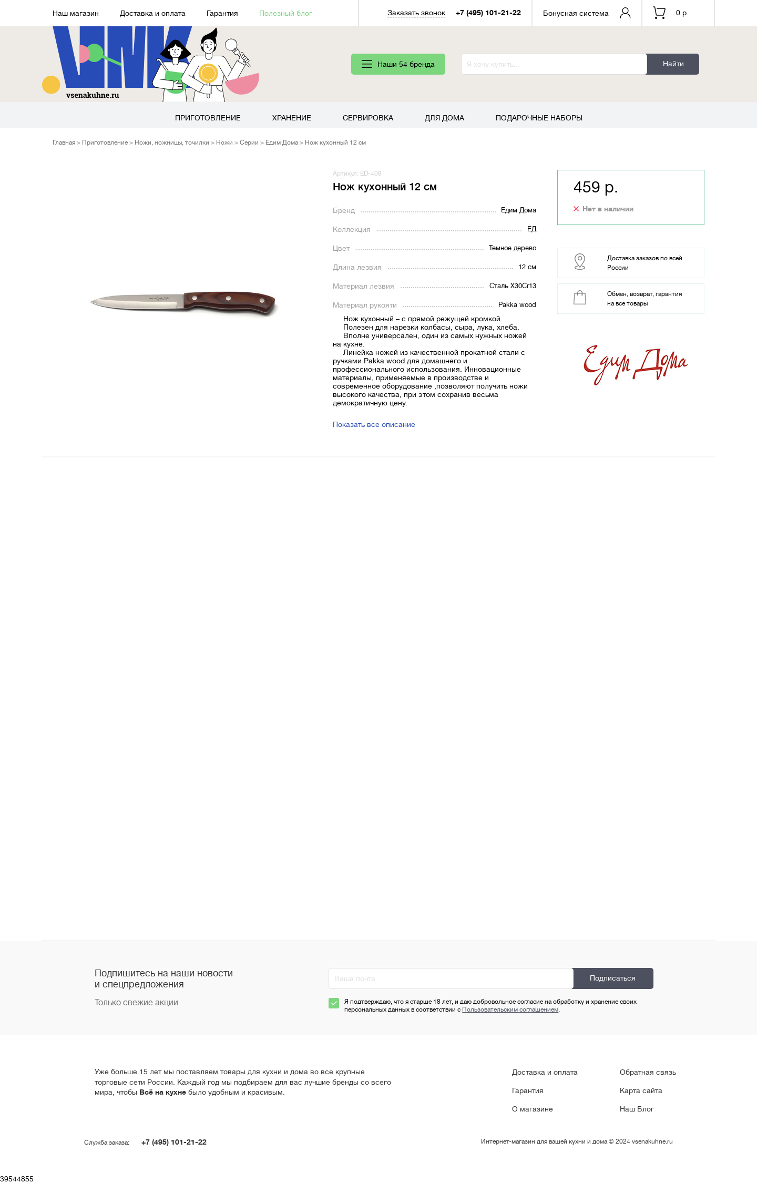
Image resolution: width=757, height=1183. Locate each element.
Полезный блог (285, 13)
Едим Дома (281, 142)
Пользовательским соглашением (510, 1009)
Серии (249, 142)
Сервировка (368, 118)
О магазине (532, 1109)
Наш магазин (76, 13)
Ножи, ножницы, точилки (172, 142)
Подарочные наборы (539, 118)
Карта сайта (641, 1090)
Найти (673, 63)
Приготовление (208, 118)
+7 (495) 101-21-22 (488, 12)
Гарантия (222, 13)
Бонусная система (576, 13)
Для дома (444, 118)
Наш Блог (637, 1109)
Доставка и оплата (153, 13)
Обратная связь (648, 1072)
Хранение (291, 118)
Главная (64, 142)
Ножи (224, 142)
